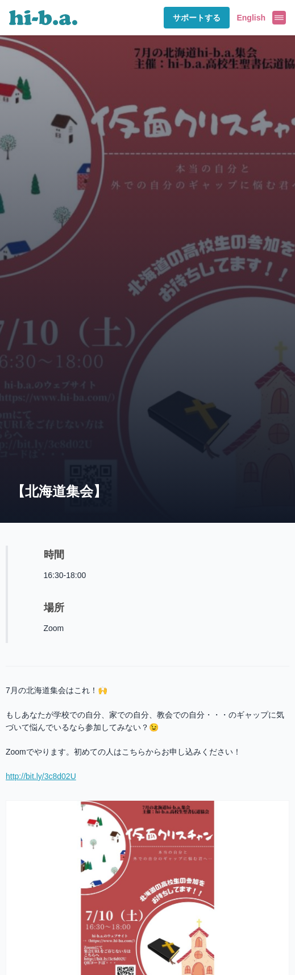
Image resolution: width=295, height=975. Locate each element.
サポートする (197, 17)
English (250, 17)
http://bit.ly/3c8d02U (41, 776)
